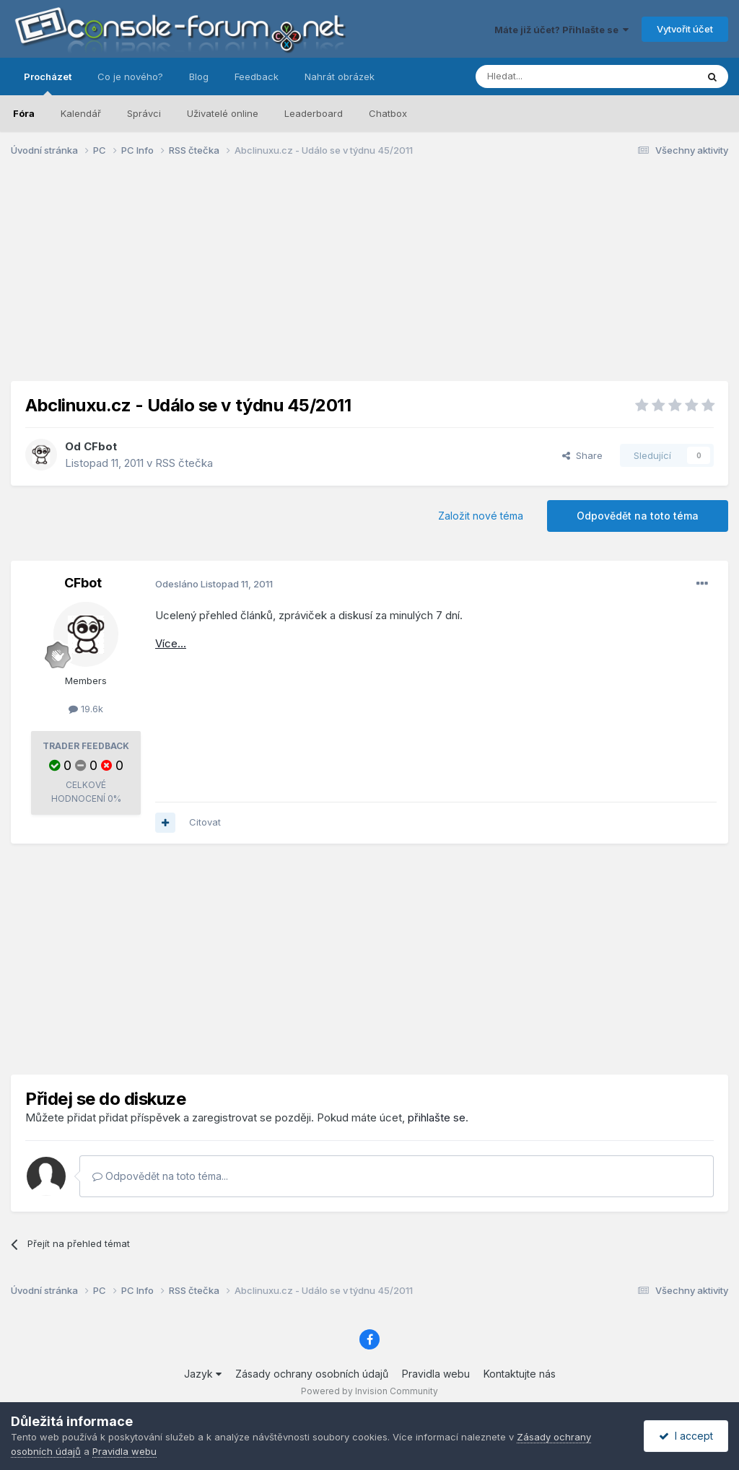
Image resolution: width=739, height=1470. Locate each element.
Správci (144, 113)
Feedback (257, 76)
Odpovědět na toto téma (638, 515)
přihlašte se (436, 1117)
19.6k (86, 708)
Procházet (47, 83)
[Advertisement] (369, 280)
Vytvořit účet (685, 29)
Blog (199, 76)
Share (582, 455)
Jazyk (203, 1374)
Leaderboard (313, 113)
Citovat (205, 822)
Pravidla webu (436, 1374)
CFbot (100, 446)
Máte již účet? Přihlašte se (561, 29)
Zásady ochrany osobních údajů (311, 1374)
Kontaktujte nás (520, 1374)
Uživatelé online (222, 113)
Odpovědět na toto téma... (160, 1176)
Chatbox (388, 113)
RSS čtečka (184, 463)
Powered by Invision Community (369, 1391)
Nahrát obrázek (340, 76)
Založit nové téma (480, 515)
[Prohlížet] (550, 76)
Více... (170, 643)
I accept (686, 1436)
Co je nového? (130, 76)
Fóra (24, 113)
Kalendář (81, 113)
